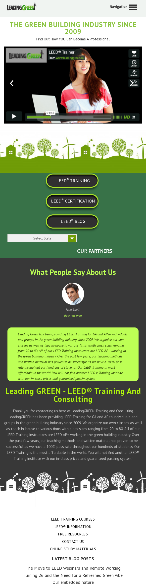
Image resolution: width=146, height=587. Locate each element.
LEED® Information (73, 526)
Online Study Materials (73, 549)
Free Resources (73, 534)
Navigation (118, 6)
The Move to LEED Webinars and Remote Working (73, 568)
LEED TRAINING (73, 180)
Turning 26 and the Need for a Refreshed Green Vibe (73, 575)
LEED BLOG (73, 221)
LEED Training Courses (73, 519)
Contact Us (73, 541)
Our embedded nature (73, 582)
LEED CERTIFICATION (73, 200)
